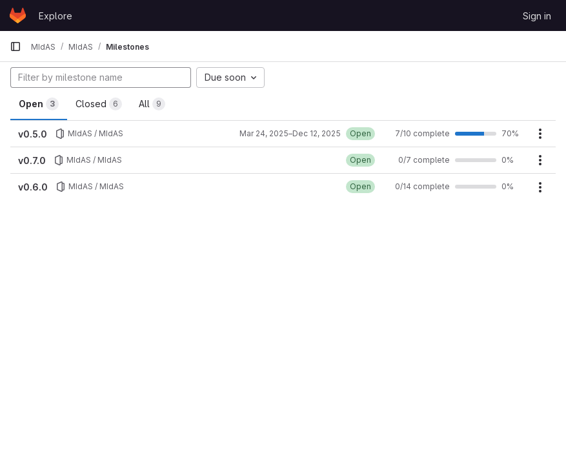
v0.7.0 (32, 160)
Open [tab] (39, 104)
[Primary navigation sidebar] (15, 46)
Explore (55, 15)
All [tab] (152, 104)
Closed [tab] (99, 104)
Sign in (537, 15)
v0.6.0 (33, 186)
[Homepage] (17, 15)
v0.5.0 (32, 134)
